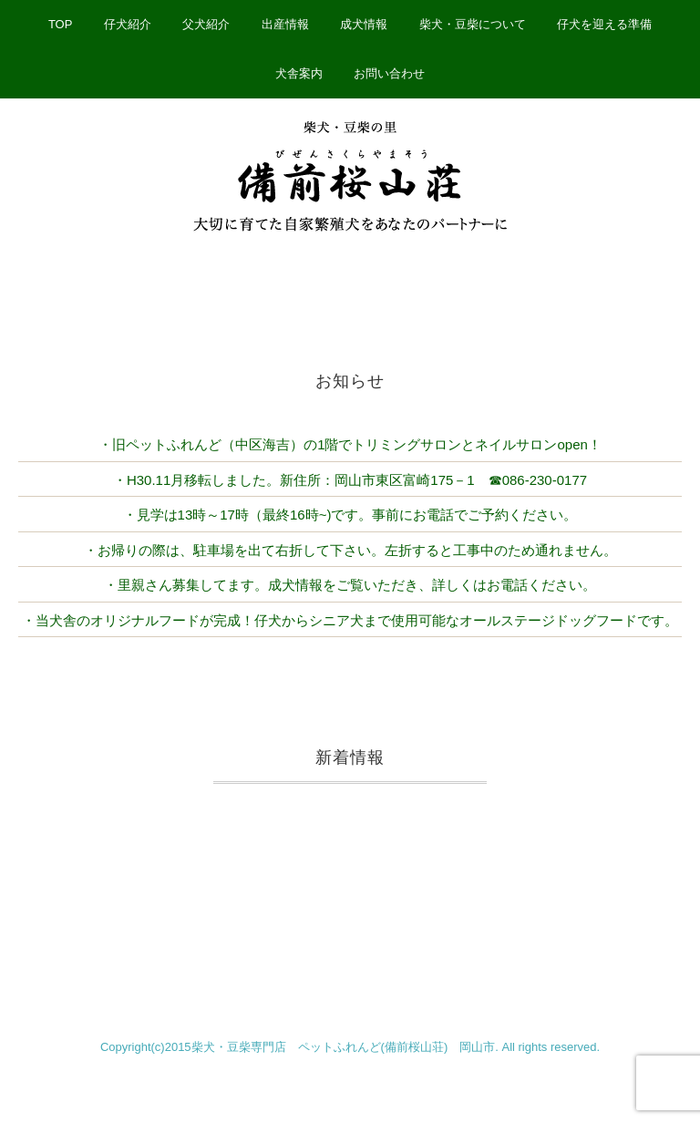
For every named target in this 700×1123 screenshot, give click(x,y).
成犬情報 (363, 24)
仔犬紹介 (127, 24)
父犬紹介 (206, 24)
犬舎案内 (299, 73)
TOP (60, 24)
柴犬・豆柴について (472, 24)
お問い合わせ (389, 73)
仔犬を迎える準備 (604, 24)
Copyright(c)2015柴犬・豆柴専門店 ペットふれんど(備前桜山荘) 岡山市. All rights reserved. (350, 1047)
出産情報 (285, 24)
